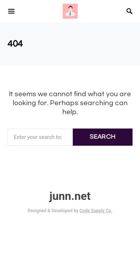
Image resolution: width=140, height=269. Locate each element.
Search (102, 137)
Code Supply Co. (96, 210)
